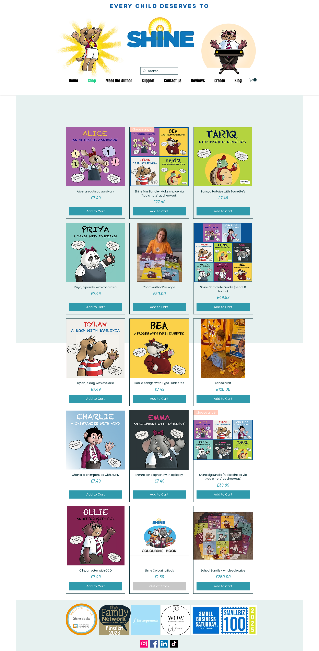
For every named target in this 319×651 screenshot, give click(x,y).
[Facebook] (154, 644)
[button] (253, 80)
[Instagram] (144, 644)
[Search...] (158, 71)
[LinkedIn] (164, 644)
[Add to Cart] (95, 211)
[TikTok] (174, 644)
